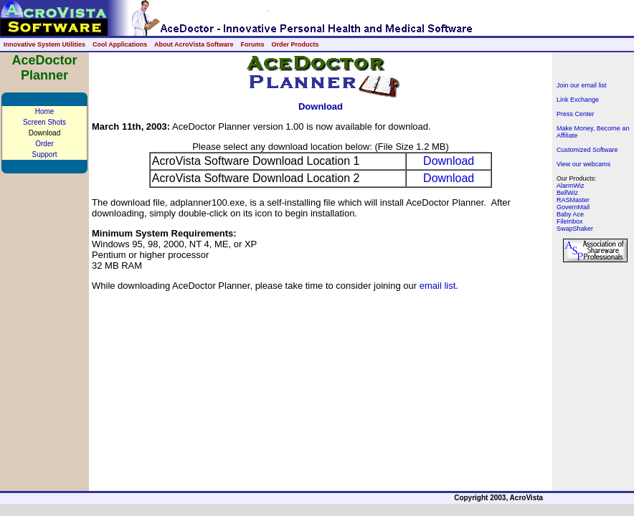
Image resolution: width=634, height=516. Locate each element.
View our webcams (583, 164)
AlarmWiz (571, 185)
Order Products (294, 44)
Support (44, 154)
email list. (439, 285)
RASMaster (573, 200)
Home (45, 111)
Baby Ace (570, 214)
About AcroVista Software (194, 44)
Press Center (576, 114)
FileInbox (570, 221)
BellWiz (567, 192)
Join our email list (582, 85)
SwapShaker (575, 228)
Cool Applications (120, 44)
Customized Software (587, 149)
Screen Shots (44, 122)
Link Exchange (578, 99)
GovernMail (573, 207)
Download (448, 161)
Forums (252, 44)
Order (44, 144)
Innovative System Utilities (44, 44)
